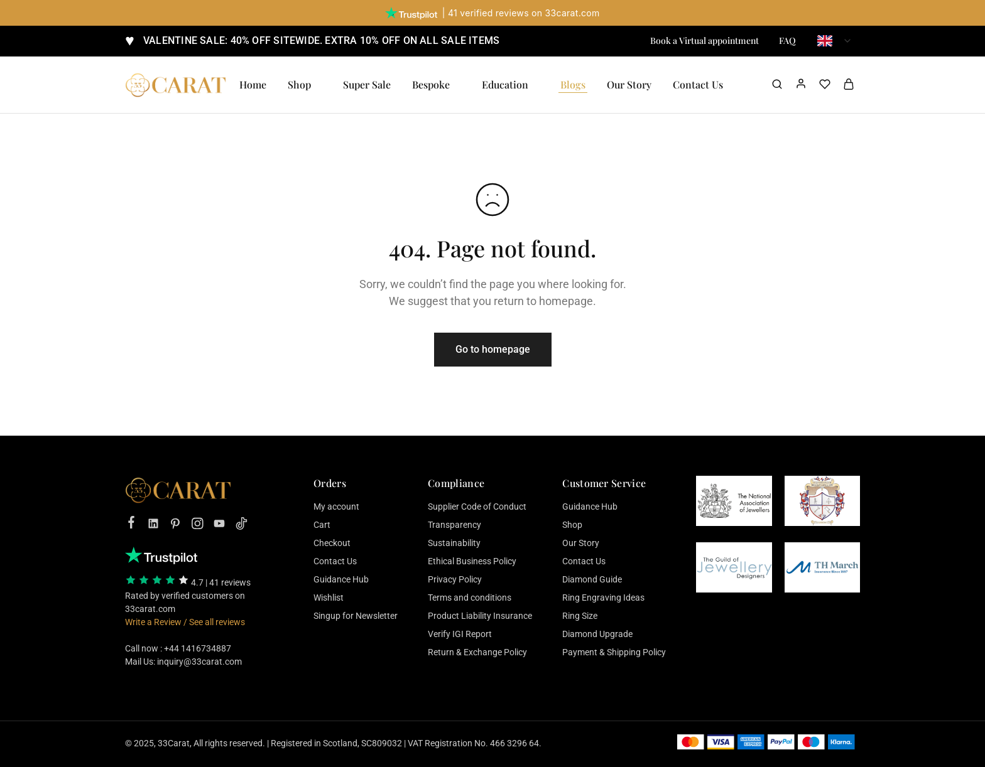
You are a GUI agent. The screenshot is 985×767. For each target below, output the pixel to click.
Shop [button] (299, 84)
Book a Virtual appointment (704, 40)
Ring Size (579, 616)
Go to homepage (492, 349)
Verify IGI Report (460, 634)
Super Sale (367, 84)
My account (336, 506)
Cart (321, 525)
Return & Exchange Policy (477, 652)
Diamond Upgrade (597, 634)
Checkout (332, 543)
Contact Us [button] (698, 84)
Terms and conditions (469, 598)
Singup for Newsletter (355, 616)
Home (252, 84)
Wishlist (328, 598)
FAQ (787, 40)
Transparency (454, 525)
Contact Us (335, 561)
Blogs (572, 84)
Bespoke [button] (431, 84)
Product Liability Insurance (480, 616)
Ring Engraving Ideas (603, 598)
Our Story (629, 84)
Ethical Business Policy (472, 561)
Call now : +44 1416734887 (178, 648)
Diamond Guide (592, 579)
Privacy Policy (455, 579)
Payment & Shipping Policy (614, 652)
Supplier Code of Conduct (477, 506)
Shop (572, 525)
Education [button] (505, 84)
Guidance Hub (341, 579)
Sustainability (454, 543)
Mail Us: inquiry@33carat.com (183, 662)
